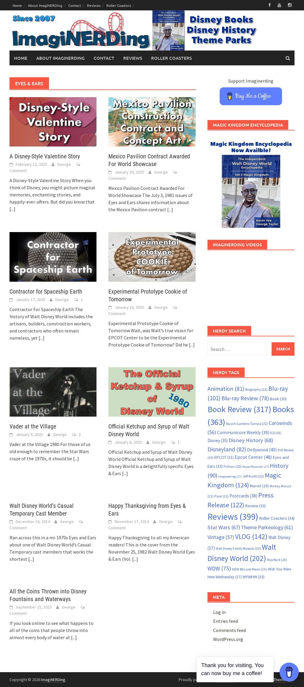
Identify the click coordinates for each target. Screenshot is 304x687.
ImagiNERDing (53, 679)
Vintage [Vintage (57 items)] (221, 537)
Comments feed (229, 630)
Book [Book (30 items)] (278, 398)
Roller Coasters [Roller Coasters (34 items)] (276, 518)
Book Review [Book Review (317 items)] (239, 409)
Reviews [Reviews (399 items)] (233, 516)
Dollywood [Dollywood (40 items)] (262, 450)
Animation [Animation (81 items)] (226, 388)
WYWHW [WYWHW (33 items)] (254, 576)
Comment (18, 170)
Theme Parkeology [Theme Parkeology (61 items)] (267, 527)
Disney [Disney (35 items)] (218, 440)
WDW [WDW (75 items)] (219, 568)
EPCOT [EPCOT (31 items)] (224, 457)
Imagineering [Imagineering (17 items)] (230, 476)
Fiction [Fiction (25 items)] (232, 466)
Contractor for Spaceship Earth (46, 291)
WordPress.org (228, 639)
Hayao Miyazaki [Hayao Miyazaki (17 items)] (255, 467)
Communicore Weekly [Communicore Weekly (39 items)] (243, 432)
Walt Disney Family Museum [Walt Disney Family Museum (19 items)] (238, 548)
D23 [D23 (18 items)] (275, 433)
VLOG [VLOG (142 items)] (251, 536)
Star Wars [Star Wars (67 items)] (224, 527)
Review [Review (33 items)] (255, 505)
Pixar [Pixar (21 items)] (221, 496)
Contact (74, 5)
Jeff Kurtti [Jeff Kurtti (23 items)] (253, 476)
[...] (12, 209)
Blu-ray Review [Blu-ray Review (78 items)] (245, 398)
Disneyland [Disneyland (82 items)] (227, 449)
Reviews (93, 5)
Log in (219, 612)
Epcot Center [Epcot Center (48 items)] (253, 457)
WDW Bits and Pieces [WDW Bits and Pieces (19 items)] (249, 569)
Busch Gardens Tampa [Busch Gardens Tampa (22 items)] (247, 423)
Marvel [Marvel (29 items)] (259, 486)
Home (17, 5)
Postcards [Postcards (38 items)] (243, 496)
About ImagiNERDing (45, 5)
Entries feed (225, 621)
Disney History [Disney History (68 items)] (251, 440)
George (64, 164)
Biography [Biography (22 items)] (256, 389)
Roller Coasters (118, 5)
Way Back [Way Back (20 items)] (277, 560)
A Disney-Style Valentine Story (45, 156)
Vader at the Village (33, 426)
